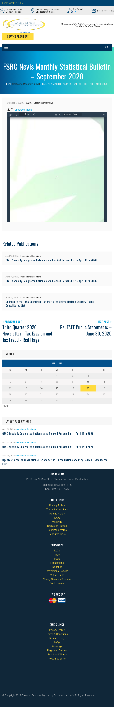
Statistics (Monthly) (23, 84)
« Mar (5, 406)
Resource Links (57, 534)
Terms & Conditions (57, 509)
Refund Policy (57, 514)
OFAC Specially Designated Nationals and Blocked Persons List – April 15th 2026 (51, 281)
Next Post (103, 321)
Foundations (57, 563)
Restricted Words (57, 530)
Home (9, 84)
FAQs (57, 518)
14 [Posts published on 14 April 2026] (41, 388)
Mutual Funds (57, 575)
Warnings (57, 522)
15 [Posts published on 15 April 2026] (57, 388)
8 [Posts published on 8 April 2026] (57, 382)
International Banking (57, 571)
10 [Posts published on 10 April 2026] (88, 382)
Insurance (57, 567)
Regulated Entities (57, 526)
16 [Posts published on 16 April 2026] (72, 388)
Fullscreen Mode (22, 110)
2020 (37, 84)
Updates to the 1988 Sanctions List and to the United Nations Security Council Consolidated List (50, 303)
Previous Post (13, 321)
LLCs (57, 551)
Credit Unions (57, 583)
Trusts (57, 559)
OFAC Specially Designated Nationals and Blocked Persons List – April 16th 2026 (51, 260)
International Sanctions (31, 255)
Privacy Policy (57, 505)
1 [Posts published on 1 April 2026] (57, 376)
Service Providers (18, 36)
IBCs (57, 555)
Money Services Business (57, 579)
